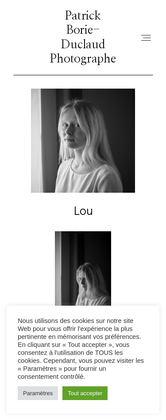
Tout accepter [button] (85, 393)
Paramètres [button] (38, 393)
